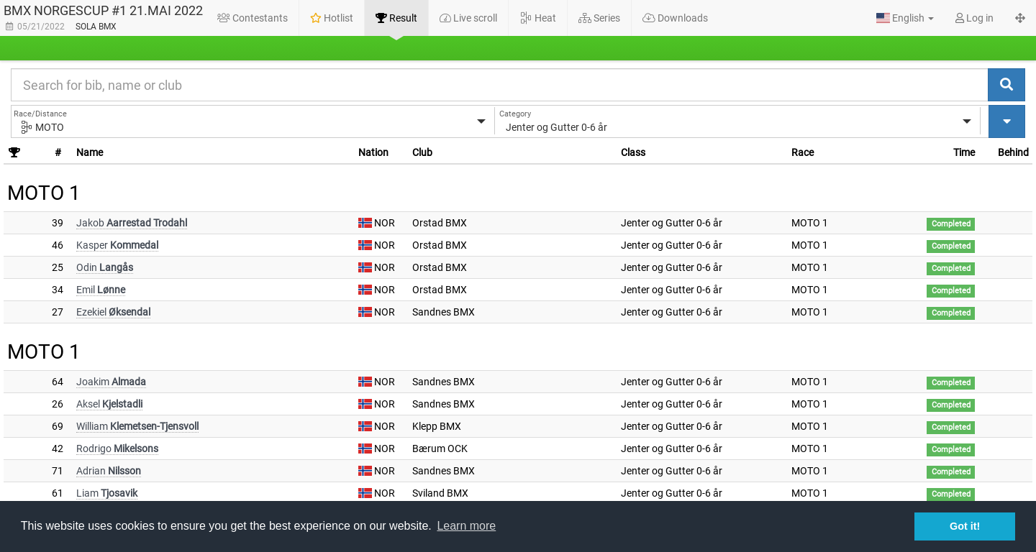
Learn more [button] (466, 526)
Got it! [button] (965, 526)
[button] (905, 18)
